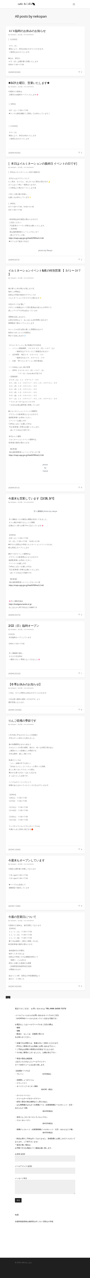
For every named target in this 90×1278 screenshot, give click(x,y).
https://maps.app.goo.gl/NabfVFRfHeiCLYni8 (26, 238)
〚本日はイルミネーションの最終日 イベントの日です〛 (43, 163)
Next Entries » (8, 998)
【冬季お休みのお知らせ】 (25, 684)
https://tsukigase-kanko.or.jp (20, 604)
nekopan (13, 35)
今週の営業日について (22, 917)
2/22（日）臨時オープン (23, 626)
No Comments (29, 35)
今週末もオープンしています (26, 860)
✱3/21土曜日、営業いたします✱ (29, 83)
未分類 (20, 35)
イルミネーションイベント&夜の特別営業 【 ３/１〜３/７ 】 (44, 272)
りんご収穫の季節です (22, 721)
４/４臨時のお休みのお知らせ (27, 31)
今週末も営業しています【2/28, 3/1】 (32, 498)
